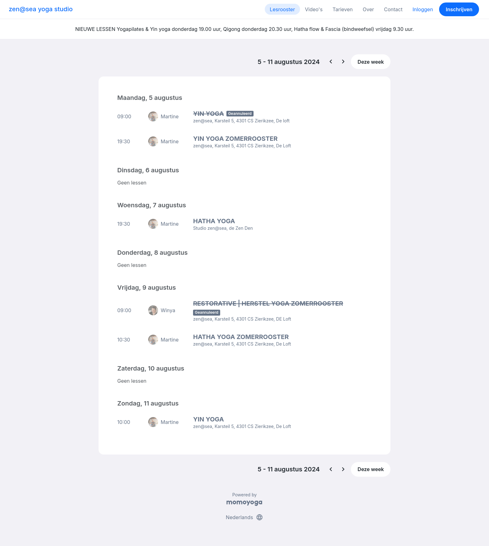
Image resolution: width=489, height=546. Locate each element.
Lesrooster (282, 9)
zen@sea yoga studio (41, 9)
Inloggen (423, 9)
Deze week (371, 62)
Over (368, 9)
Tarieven (342, 9)
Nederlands (244, 517)
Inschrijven (459, 9)
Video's (314, 9)
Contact (393, 9)
